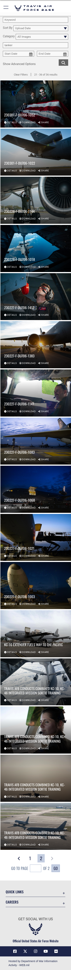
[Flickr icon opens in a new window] (56, 951)
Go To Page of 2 (30, 868)
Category (9, 36)
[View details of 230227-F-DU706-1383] (35, 344)
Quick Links (14, 891)
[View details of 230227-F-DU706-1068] (35, 489)
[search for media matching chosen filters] (63, 62)
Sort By (7, 28)
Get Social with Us (35, 919)
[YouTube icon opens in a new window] (46, 951)
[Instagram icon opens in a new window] (35, 951)
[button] (6, 8)
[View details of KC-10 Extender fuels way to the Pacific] (35, 633)
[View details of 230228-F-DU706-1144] (35, 200)
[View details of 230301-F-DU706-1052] (35, 104)
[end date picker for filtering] (52, 54)
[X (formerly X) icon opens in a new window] (25, 951)
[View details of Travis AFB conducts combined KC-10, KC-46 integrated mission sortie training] (35, 682)
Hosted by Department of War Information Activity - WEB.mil (33, 963)
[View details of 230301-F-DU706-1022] (35, 152)
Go (56, 868)
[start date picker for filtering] (18, 54)
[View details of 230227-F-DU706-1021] (35, 537)
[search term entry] (35, 20)
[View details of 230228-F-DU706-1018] (35, 248)
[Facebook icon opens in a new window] (15, 951)
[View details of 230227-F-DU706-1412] (35, 296)
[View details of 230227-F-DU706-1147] (35, 393)
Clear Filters (21, 74)
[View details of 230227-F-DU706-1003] (35, 585)
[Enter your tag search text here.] (35, 45)
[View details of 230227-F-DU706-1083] (35, 441)
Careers (12, 902)
